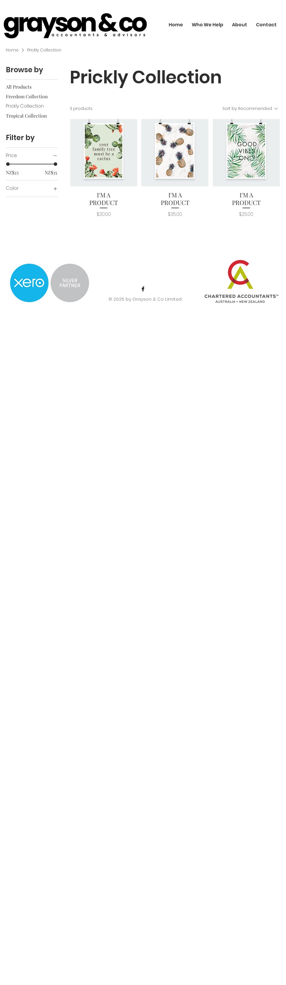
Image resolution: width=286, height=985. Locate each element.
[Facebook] (143, 289)
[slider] (7, 164)
